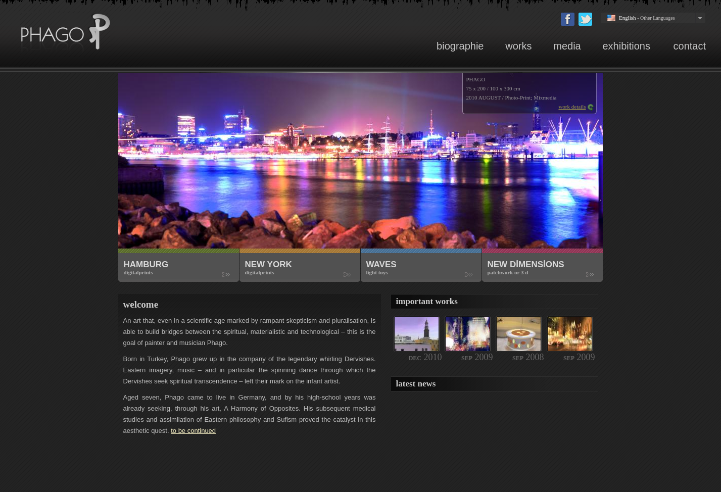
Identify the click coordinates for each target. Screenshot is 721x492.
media (567, 46)
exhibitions (627, 46)
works (518, 46)
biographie (460, 46)
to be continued (193, 430)
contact (690, 46)
